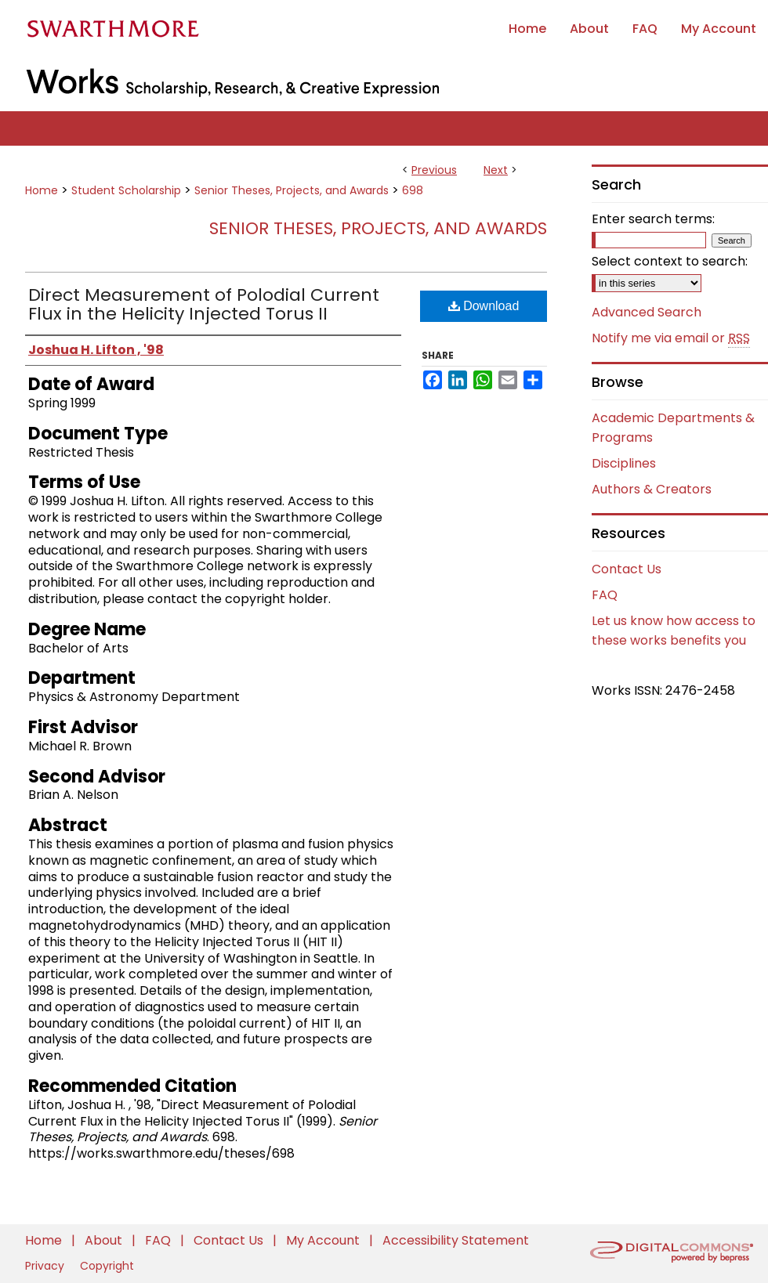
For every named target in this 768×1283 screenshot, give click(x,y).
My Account (324, 1240)
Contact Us (626, 569)
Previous (434, 170)
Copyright (107, 1266)
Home (41, 190)
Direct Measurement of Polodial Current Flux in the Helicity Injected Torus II (203, 304)
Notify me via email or (671, 338)
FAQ (605, 595)
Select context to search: (670, 261)
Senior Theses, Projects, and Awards (291, 190)
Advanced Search (646, 312)
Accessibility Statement (455, 1240)
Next (496, 170)
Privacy (46, 1266)
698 (412, 190)
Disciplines (624, 463)
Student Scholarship (126, 190)
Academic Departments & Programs (673, 427)
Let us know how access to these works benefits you (673, 630)
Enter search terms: (653, 219)
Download (484, 306)
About (105, 1240)
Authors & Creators (652, 489)
